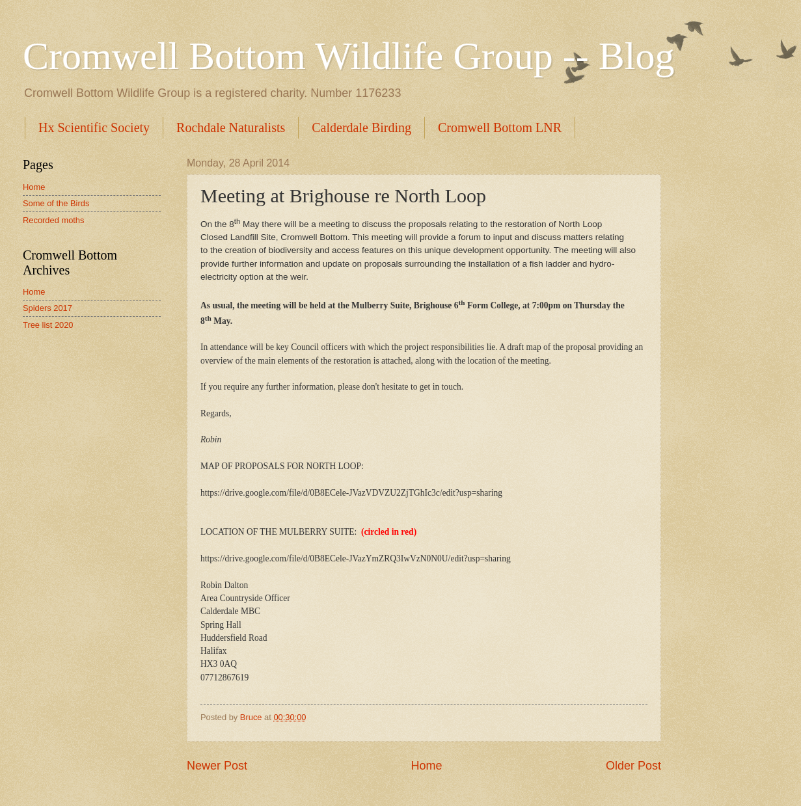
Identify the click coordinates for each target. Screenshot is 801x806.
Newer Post (217, 765)
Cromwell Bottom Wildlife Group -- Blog (348, 55)
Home (426, 765)
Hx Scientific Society (94, 127)
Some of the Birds (56, 203)
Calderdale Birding (361, 127)
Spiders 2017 (47, 308)
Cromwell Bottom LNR (500, 127)
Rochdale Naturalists (230, 127)
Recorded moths (53, 220)
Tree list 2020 (48, 325)
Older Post (633, 765)
